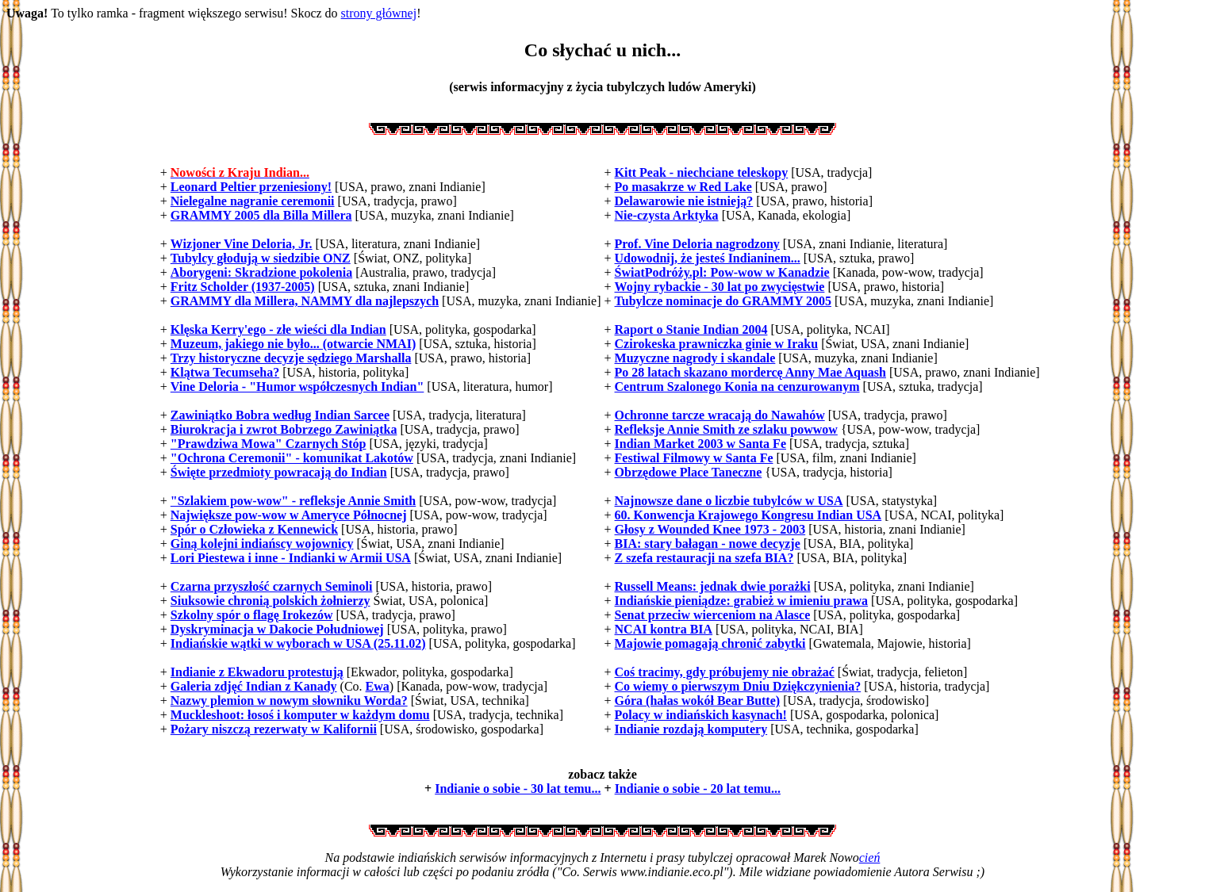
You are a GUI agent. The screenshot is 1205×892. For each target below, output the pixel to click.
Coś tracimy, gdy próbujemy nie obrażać (725, 672)
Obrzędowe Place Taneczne (688, 472)
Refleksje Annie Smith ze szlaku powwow (726, 429)
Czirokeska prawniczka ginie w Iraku (717, 343)
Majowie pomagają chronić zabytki (710, 643)
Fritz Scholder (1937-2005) (243, 286)
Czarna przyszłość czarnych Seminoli (272, 586)
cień (870, 857)
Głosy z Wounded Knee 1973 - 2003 (710, 529)
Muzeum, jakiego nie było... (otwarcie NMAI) (293, 343)
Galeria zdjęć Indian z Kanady (254, 686)
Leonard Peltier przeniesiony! (251, 186)
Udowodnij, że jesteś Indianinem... (707, 258)
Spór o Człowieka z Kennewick (254, 529)
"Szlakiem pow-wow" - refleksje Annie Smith (293, 500)
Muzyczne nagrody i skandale (695, 358)
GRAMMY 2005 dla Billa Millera (261, 215)
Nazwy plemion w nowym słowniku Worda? (289, 700)
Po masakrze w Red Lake (683, 186)
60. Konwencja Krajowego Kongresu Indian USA (748, 515)
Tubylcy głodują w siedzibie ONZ (261, 258)
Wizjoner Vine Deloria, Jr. (242, 244)
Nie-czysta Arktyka (667, 215)
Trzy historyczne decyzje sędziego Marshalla (291, 358)
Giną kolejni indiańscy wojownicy (262, 543)
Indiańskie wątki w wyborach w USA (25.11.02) (298, 643)
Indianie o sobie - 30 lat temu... (518, 788)
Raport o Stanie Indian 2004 (691, 329)
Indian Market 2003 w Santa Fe (700, 443)
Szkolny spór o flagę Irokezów (252, 615)
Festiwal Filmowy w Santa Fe (694, 458)
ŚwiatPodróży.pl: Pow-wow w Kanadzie (722, 272)
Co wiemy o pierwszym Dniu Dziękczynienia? (738, 686)
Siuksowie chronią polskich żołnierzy (270, 600)
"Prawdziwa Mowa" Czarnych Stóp (268, 443)
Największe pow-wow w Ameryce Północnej (289, 515)
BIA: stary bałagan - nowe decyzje (707, 543)
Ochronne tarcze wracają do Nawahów (720, 415)
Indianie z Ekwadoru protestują (257, 672)
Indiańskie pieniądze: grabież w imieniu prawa (742, 600)
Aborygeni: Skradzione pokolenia (261, 272)
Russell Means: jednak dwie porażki (713, 586)
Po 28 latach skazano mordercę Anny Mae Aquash (750, 372)
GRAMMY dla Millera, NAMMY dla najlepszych (305, 301)
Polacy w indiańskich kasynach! (701, 715)
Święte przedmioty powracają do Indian (279, 472)
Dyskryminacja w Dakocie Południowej (277, 629)
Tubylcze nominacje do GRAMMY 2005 (723, 301)
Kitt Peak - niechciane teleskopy (702, 172)
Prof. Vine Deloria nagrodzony (697, 244)
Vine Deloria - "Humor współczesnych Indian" (297, 386)
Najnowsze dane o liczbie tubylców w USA (729, 500)
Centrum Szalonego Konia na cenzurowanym (737, 386)
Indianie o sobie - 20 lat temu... (698, 788)
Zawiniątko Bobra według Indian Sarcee (280, 415)
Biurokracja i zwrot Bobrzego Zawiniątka (284, 429)
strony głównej (379, 13)
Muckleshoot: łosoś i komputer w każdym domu (300, 715)
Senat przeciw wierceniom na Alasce (713, 615)
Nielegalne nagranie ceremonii (253, 201)
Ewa (378, 686)
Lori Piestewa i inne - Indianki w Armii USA (291, 558)
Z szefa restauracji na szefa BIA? (704, 558)
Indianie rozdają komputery (691, 729)
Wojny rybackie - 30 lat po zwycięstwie (720, 286)
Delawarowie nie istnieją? (684, 201)
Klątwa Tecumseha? (225, 372)
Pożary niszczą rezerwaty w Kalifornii (274, 729)
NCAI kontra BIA (664, 629)
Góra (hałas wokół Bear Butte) (698, 700)
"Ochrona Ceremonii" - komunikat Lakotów (292, 458)
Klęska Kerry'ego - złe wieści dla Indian (278, 329)
